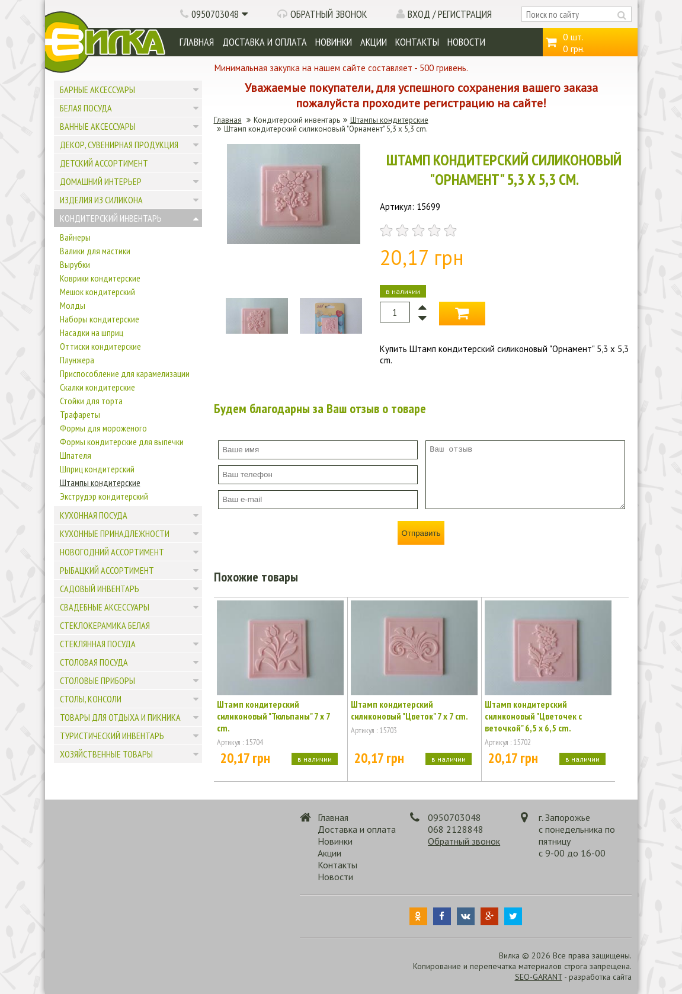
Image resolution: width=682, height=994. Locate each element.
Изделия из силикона (101, 200)
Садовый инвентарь (99, 589)
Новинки (333, 42)
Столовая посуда (94, 662)
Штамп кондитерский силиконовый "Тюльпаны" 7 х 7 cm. (273, 716)
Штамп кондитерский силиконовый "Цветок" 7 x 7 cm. (409, 710)
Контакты (417, 42)
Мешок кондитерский (97, 292)
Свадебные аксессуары (104, 607)
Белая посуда (86, 108)
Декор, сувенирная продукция (119, 145)
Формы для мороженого (103, 428)
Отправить (420, 533)
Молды (72, 305)
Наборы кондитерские (99, 319)
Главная (197, 42)
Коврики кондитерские (100, 278)
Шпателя (75, 455)
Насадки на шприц (91, 332)
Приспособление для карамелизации (125, 373)
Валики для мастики (95, 251)
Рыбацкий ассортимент (107, 570)
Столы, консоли (90, 699)
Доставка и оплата (264, 42)
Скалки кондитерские (97, 387)
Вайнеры (75, 237)
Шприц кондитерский (97, 469)
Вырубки (75, 264)
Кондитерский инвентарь (111, 218)
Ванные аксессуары (98, 126)
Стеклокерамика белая (105, 625)
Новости (466, 42)
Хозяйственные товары (106, 754)
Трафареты (80, 414)
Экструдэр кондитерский (104, 496)
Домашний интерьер (101, 181)
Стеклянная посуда (98, 644)
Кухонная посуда (93, 515)
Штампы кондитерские (100, 482)
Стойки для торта (91, 401)
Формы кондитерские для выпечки (122, 442)
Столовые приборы (97, 680)
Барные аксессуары (97, 89)
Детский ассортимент (104, 163)
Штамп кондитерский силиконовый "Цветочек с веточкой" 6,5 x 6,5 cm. (533, 716)
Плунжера (77, 360)
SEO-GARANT (538, 976)
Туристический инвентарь (112, 735)
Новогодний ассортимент (112, 552)
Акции (373, 42)
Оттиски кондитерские (100, 346)
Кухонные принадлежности (114, 533)
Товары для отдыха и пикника (120, 717)
